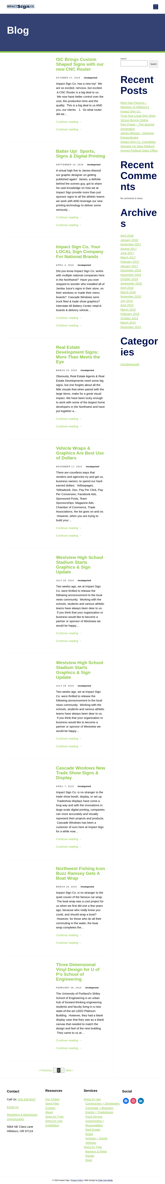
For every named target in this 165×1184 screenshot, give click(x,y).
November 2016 (131, 274)
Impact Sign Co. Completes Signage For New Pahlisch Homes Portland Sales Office (139, 146)
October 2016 (129, 279)
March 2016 (128, 292)
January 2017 (129, 266)
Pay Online (52, 1099)
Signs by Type (54, 1116)
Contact (50, 1107)
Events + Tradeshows (99, 1112)
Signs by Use (53, 1120)
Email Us (13, 1107)
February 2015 (130, 313)
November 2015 (131, 296)
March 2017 (128, 257)
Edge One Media (105, 1180)
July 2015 (127, 300)
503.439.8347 (27, 1099)
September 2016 (131, 283)
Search (124, 59)
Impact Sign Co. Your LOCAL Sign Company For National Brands (80, 251)
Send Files (52, 1103)
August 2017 (129, 248)
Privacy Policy (77, 1180)
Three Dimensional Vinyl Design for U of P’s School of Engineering (77, 972)
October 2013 (129, 318)
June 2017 (127, 252)
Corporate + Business (99, 1107)
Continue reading (69, 121)
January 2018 (129, 239)
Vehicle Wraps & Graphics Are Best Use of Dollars (80, 453)
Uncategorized (90, 78)
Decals (89, 1155)
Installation (52, 1125)
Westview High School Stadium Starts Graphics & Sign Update (79, 565)
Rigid (88, 1160)
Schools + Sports (96, 1138)
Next (69, 1070)
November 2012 (131, 326)
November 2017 (131, 244)
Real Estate (92, 1129)
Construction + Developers (102, 1103)
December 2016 (131, 270)
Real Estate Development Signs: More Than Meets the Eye (78, 354)
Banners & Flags (96, 1151)
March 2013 (128, 322)
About (49, 1112)
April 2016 (127, 287)
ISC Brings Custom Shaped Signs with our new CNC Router (80, 64)
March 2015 (128, 309)
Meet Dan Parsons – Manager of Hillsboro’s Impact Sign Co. (135, 107)
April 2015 (127, 305)
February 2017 (130, 261)
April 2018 (127, 235)
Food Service (94, 1116)
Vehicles (90, 1142)
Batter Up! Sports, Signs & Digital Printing (80, 154)
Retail (89, 1134)
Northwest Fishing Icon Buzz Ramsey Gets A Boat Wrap (80, 873)
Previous (45, 1070)
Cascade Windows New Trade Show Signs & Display (80, 772)
